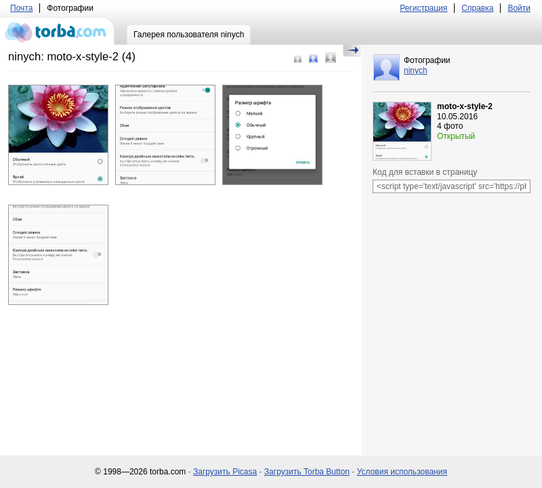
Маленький (297, 59)
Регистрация (423, 8)
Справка (477, 8)
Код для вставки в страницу (425, 172)
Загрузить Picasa (225, 471)
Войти (518, 8)
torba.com (57, 31)
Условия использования (402, 471)
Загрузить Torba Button (307, 471)
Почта (21, 8)
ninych (416, 70)
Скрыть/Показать (352, 51)
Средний (313, 58)
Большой (330, 57)
